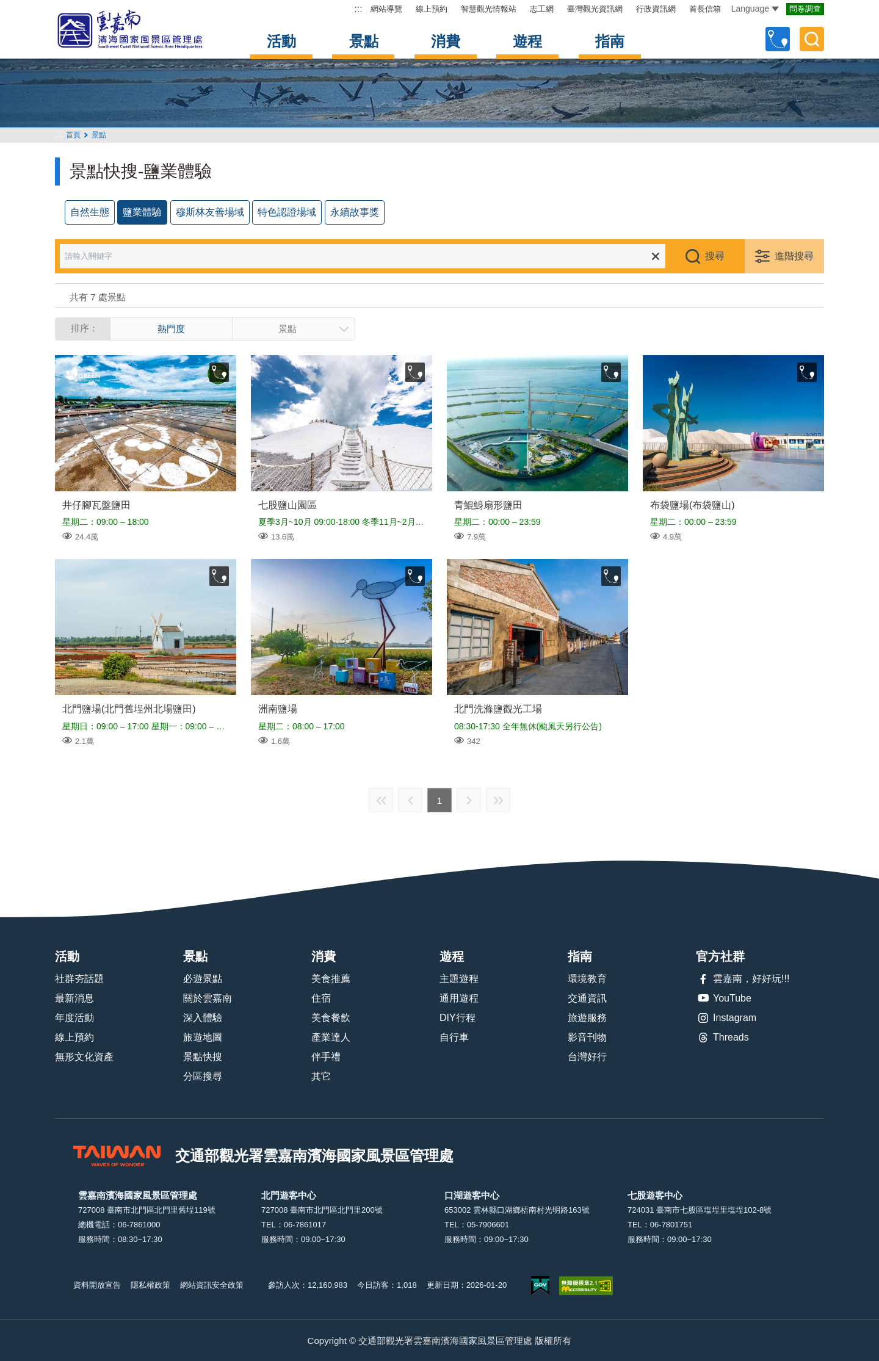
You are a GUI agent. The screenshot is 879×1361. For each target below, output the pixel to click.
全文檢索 (812, 39)
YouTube (723, 998)
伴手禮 (326, 1057)
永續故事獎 (354, 212)
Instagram (726, 1018)
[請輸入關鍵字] (371, 256)
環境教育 (587, 978)
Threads (722, 1037)
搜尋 (715, 256)
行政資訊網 (656, 8)
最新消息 (74, 998)
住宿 (321, 998)
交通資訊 (587, 998)
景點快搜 (202, 1057)
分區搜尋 (202, 1076)
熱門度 (171, 328)
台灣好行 (587, 1057)
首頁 (73, 135)
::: (358, 9)
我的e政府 (540, 1285)
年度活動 (74, 1018)
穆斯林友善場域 (210, 212)
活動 (281, 41)
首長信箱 (705, 8)
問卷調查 (805, 8)
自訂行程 (777, 39)
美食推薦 (330, 978)
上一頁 (410, 800)
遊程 (527, 41)
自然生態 (89, 212)
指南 (609, 41)
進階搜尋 (794, 256)
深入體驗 (202, 1018)
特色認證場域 (287, 212)
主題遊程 (459, 978)
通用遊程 (459, 998)
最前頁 (381, 800)
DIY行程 (458, 1018)
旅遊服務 (587, 1018)
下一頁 (469, 800)
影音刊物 (587, 1037)
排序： (84, 328)
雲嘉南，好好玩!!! (742, 979)
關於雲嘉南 (207, 998)
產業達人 (330, 1037)
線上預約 (431, 8)
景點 (363, 41)
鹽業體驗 (142, 212)
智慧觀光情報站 (488, 8)
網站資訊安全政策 (212, 1285)
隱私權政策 (150, 1285)
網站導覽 (386, 8)
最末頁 (498, 800)
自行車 (454, 1037)
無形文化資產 (84, 1057)
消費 (445, 41)
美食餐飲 (330, 1018)
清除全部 (655, 256)
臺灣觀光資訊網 (595, 8)
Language (755, 8)
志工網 (542, 8)
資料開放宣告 (97, 1285)
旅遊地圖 (202, 1037)
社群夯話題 (79, 978)
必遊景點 (202, 978)
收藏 (219, 372)
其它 (321, 1076)
